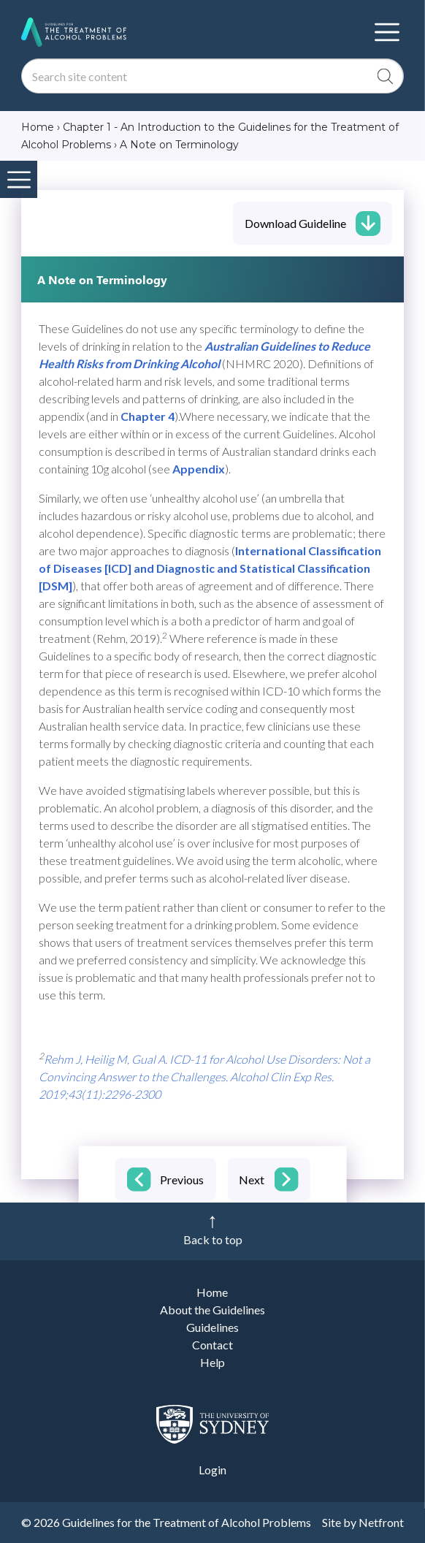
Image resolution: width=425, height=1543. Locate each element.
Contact (212, 1345)
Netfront (381, 1522)
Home (212, 1292)
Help (212, 1362)
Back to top (212, 1239)
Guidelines (212, 1327)
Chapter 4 (147, 416)
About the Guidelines (212, 1310)
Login (212, 1470)
